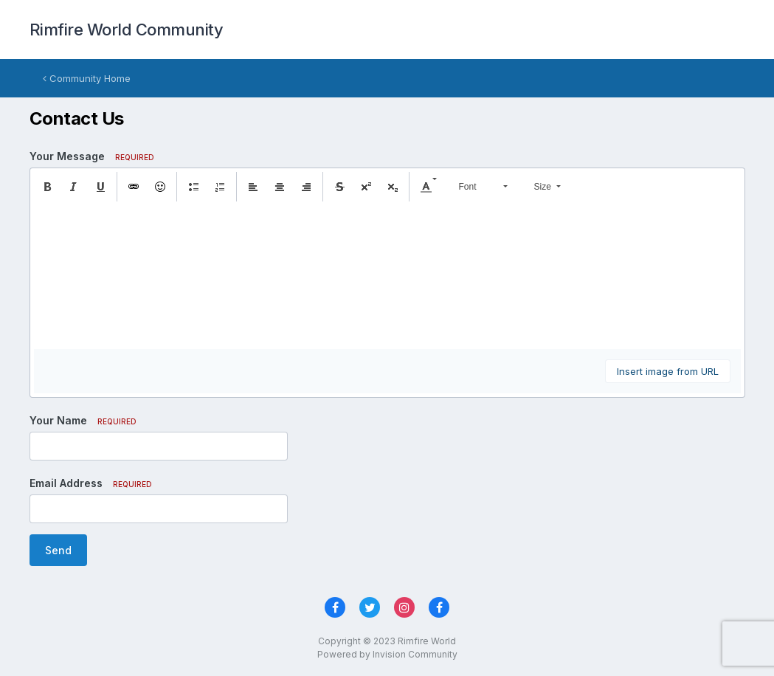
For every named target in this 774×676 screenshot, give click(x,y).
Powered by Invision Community (387, 654)
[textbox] (387, 275)
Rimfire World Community (127, 29)
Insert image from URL (668, 371)
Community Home (87, 78)
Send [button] (58, 550)
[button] (47, 186)
